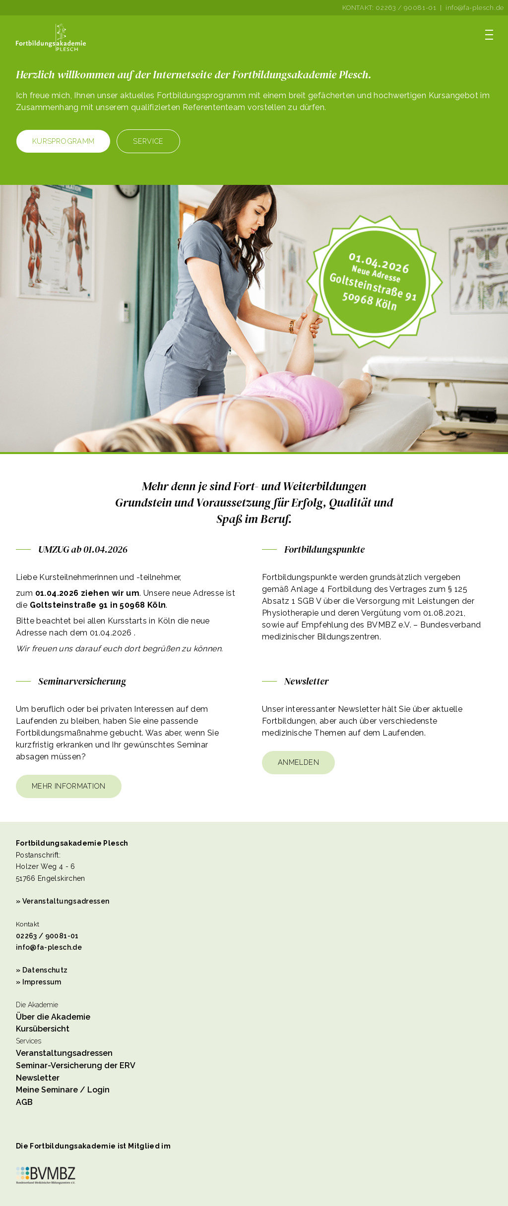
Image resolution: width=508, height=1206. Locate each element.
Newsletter (38, 1078)
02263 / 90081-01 (406, 7)
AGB (24, 1102)
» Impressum (39, 982)
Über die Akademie (53, 1017)
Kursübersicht (42, 1029)
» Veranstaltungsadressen (62, 901)
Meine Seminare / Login (63, 1089)
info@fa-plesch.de (474, 7)
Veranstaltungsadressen (64, 1053)
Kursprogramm (63, 141)
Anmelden (298, 762)
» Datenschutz (42, 970)
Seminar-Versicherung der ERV (75, 1065)
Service (148, 141)
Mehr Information (69, 786)
